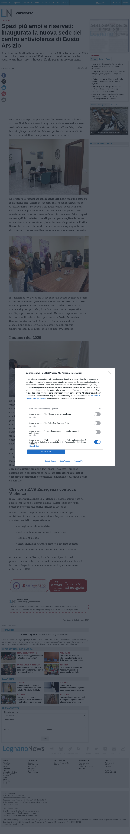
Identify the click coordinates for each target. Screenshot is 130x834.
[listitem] (65, 408)
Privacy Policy (79, 461)
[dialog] (65, 417)
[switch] (97, 414)
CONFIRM (46, 452)
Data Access (65, 461)
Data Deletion (50, 461)
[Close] (110, 373)
